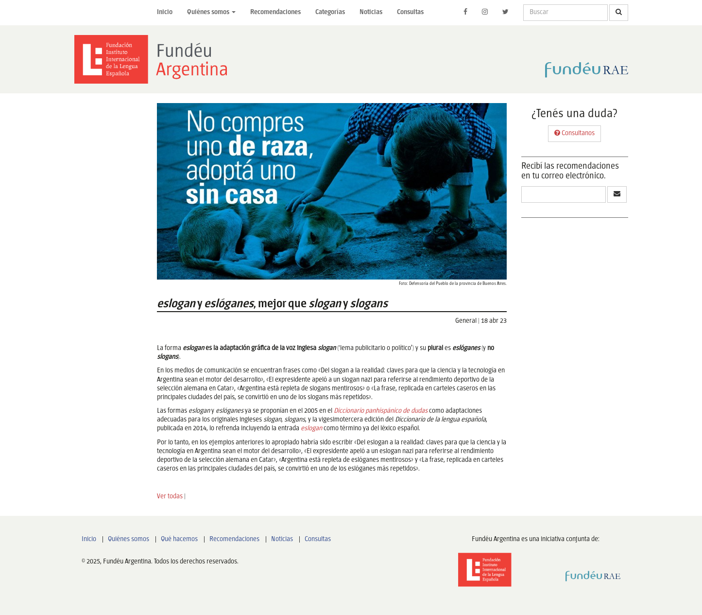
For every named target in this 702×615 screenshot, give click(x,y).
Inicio (164, 12)
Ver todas (170, 496)
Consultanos (574, 133)
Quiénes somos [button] (211, 12)
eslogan (311, 428)
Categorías (330, 12)
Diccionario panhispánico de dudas (381, 411)
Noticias (371, 12)
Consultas (410, 12)
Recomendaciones (275, 12)
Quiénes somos (128, 539)
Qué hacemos (179, 539)
